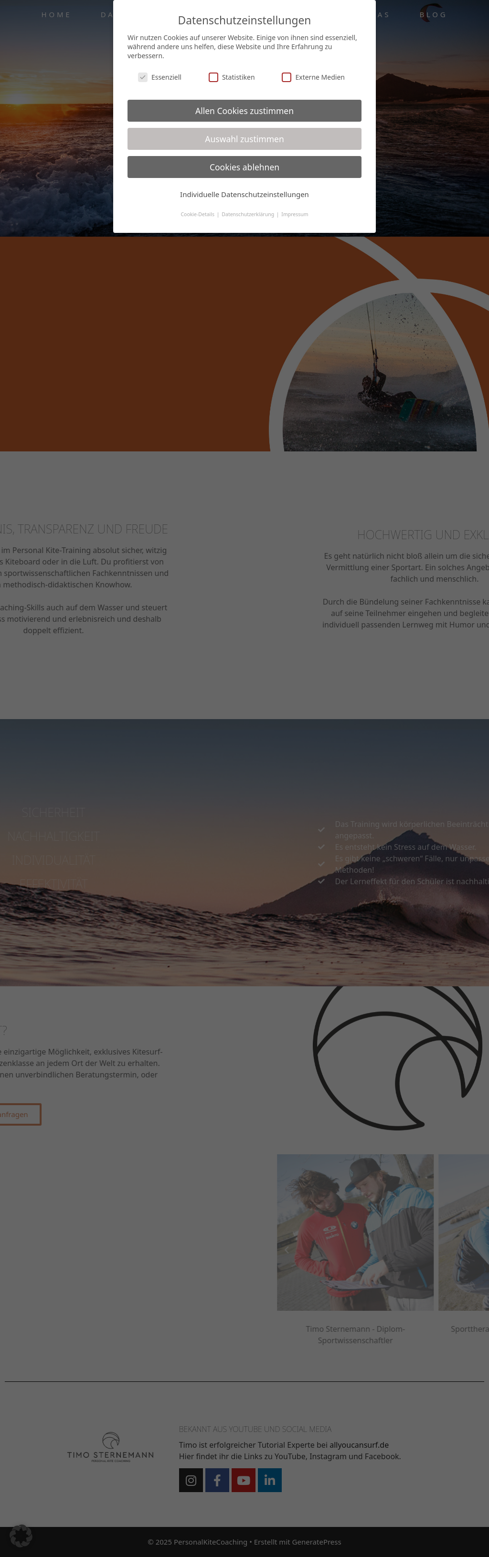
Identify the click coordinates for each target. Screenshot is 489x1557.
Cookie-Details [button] (198, 214)
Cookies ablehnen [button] (244, 167)
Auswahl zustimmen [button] (244, 139)
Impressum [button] (294, 214)
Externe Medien (313, 77)
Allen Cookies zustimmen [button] (244, 110)
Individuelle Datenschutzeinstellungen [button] (244, 194)
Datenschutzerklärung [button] (249, 214)
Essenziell (159, 77)
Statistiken (232, 77)
